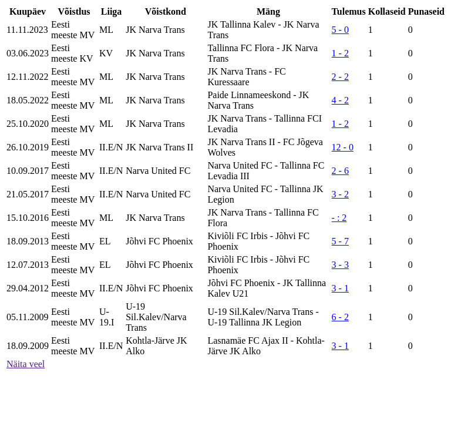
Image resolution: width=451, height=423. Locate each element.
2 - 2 (340, 77)
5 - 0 (340, 30)
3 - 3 (340, 265)
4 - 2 (340, 100)
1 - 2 (340, 53)
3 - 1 (340, 288)
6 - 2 (340, 317)
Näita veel (25, 364)
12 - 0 (343, 147)
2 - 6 (340, 171)
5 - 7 (340, 241)
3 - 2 (340, 194)
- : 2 (339, 218)
